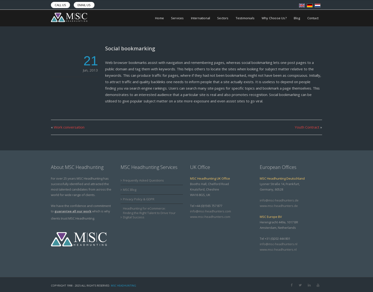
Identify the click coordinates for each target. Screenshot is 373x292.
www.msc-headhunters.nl (278, 249)
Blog (297, 18)
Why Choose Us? (274, 18)
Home (159, 18)
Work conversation (69, 127)
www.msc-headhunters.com (210, 217)
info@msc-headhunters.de (279, 200)
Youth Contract (307, 127)
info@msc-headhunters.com (210, 211)
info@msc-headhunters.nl (278, 244)
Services (177, 18)
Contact (313, 18)
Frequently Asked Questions (143, 180)
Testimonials (245, 18)
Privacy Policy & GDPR (138, 199)
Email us (84, 5)
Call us (60, 5)
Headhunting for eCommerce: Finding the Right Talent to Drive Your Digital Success (149, 212)
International (200, 18)
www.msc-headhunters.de (279, 206)
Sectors (222, 18)
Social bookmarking (130, 48)
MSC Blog (129, 189)
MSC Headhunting (123, 285)
